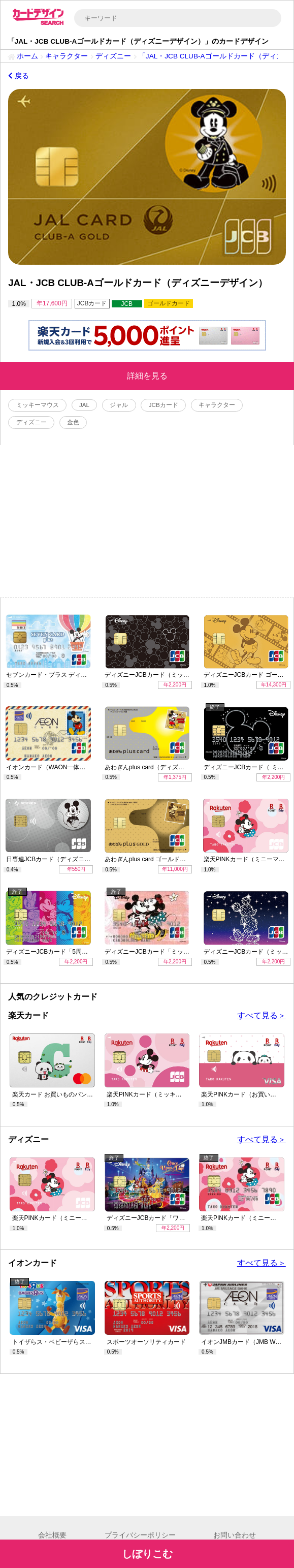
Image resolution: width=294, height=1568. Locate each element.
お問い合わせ (234, 1535)
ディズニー (113, 56)
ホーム (27, 56)
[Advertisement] (147, 521)
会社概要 (52, 1535)
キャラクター (66, 56)
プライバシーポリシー (140, 1535)
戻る (18, 76)
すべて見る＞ (261, 1015)
